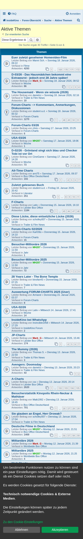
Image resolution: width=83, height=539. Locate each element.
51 (78, 120)
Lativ (35, 205)
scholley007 (39, 219)
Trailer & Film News (34, 98)
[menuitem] (12, 13)
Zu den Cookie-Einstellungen (23, 522)
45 (64, 211)
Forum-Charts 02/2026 (27, 229)
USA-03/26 (19, 137)
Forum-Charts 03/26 (25, 125)
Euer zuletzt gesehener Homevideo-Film (39, 57)
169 (60, 69)
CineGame (38, 156)
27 (69, 408)
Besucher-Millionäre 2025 (29, 259)
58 (73, 435)
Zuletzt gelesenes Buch (28, 185)
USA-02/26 (19, 307)
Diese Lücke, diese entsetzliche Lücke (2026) (43, 216)
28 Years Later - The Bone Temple (35, 276)
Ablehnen (21, 529)
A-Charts (18, 379)
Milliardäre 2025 (22, 450)
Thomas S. (38, 352)
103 (66, 388)
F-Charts (17, 202)
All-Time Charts (22, 170)
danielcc (37, 95)
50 (73, 120)
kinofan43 (38, 279)
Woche (27, 83)
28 (73, 408)
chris (35, 128)
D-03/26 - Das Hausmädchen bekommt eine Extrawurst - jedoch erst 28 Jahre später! (41, 76)
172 (77, 69)
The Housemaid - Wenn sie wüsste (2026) (40, 92)
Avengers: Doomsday (26, 364)
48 (64, 120)
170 (66, 69)
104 (71, 388)
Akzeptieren (60, 529)
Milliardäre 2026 (22, 440)
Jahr (25, 252)
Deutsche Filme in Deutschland (33, 426)
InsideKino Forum (32, 328)
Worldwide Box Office (35, 446)
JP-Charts (18, 335)
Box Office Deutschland (36, 176)
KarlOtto (37, 232)
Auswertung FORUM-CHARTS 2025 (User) (40, 292)
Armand (37, 295)
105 (77, 388)
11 (78, 196)
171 (71, 69)
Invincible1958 (40, 322)
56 (64, 435)
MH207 (36, 140)
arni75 (36, 173)
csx (34, 382)
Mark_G (37, 80)
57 (69, 435)
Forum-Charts (31, 116)
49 (69, 120)
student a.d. (39, 111)
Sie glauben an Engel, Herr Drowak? (37, 413)
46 (69, 211)
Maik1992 (38, 399)
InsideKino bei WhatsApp (29, 319)
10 (73, 196)
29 (78, 408)
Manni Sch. (39, 60)
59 (78, 435)
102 (60, 388)
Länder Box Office (33, 207)
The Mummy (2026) (25, 349)
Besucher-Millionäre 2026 (29, 244)
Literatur (27, 193)
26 (64, 408)
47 (73, 211)
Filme (26, 65)
